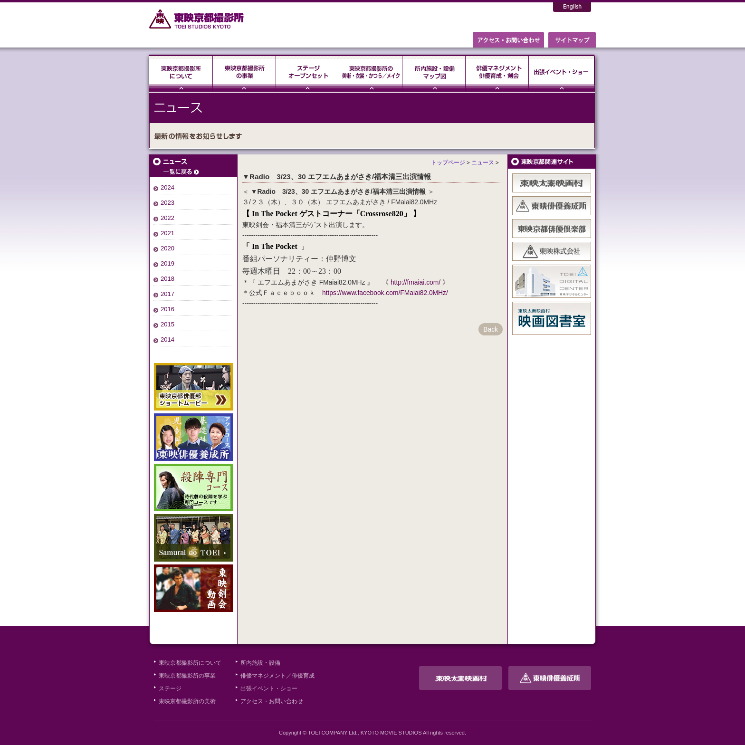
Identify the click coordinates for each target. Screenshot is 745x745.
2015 (167, 324)
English (572, 7)
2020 (167, 248)
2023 (167, 202)
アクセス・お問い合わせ (271, 701)
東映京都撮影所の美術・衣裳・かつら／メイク (370, 73)
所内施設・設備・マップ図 (434, 73)
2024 (167, 187)
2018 (167, 278)
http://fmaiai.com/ (415, 282)
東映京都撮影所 (197, 19)
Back (490, 329)
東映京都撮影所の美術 (187, 701)
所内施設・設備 (260, 662)
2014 (167, 339)
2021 (167, 233)
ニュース (193, 165)
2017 (167, 293)
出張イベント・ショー (561, 73)
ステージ (307, 73)
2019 (167, 263)
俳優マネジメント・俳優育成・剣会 (497, 73)
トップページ (448, 162)
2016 (167, 309)
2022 (167, 217)
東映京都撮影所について (181, 73)
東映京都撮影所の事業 (244, 73)
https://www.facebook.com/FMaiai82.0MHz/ (385, 292)
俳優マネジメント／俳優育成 (277, 675)
